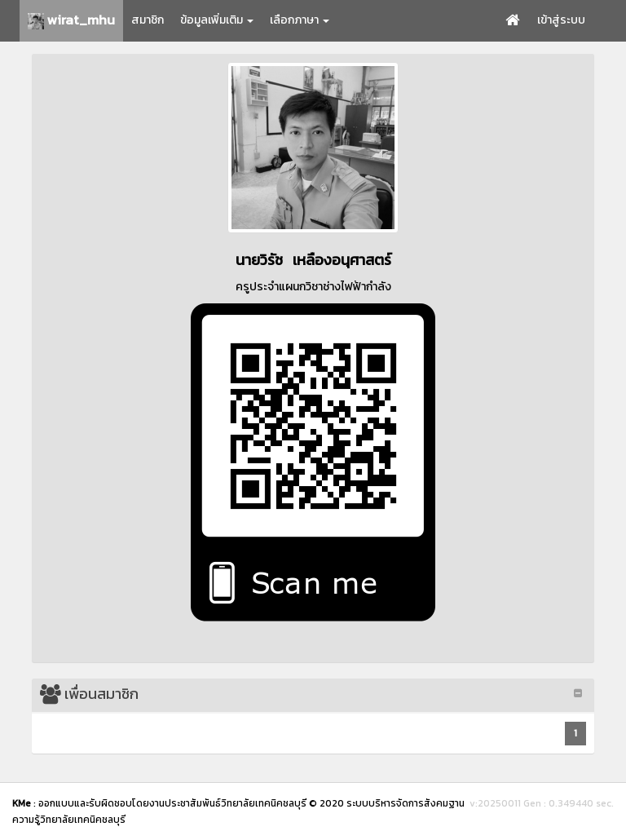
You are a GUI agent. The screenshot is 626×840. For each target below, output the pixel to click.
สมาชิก (147, 20)
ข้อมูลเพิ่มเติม (216, 20)
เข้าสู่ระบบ (561, 20)
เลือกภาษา (299, 20)
